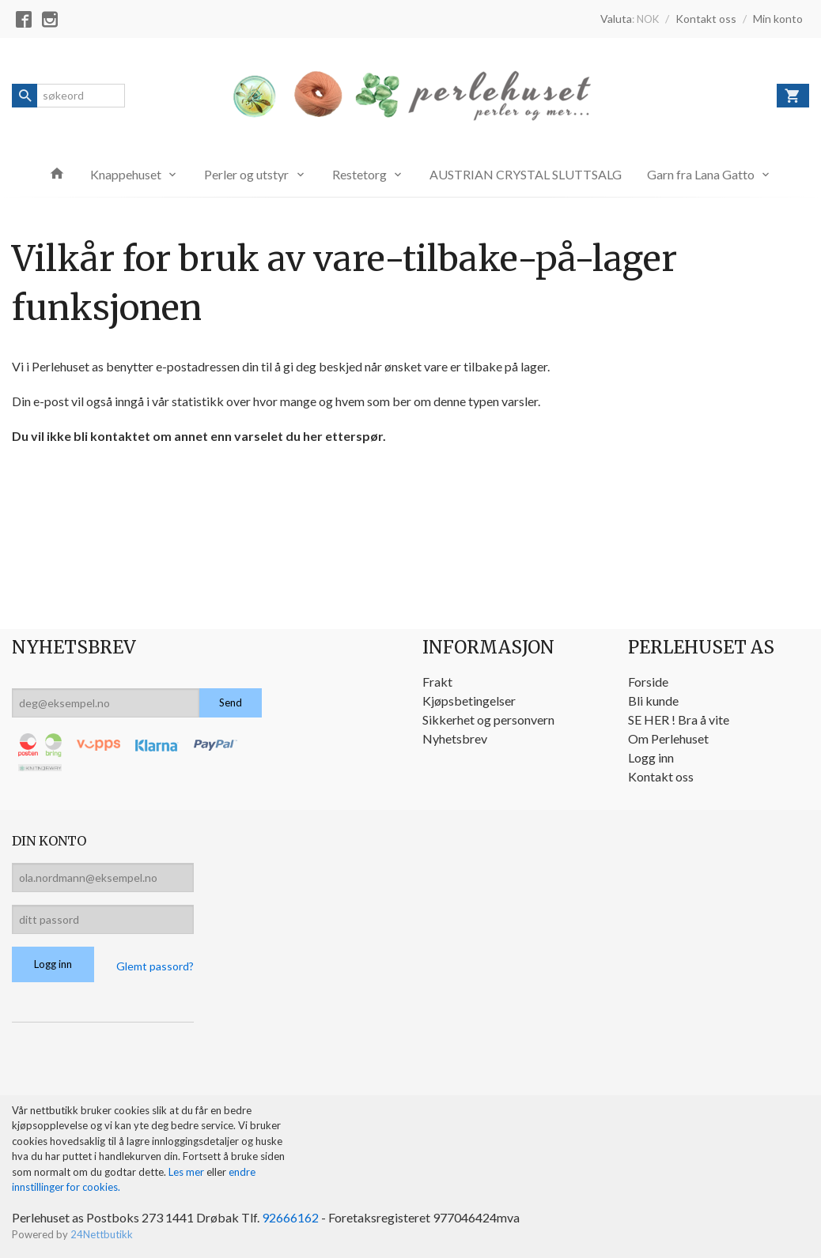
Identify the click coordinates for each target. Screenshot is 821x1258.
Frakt (437, 681)
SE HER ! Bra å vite (678, 719)
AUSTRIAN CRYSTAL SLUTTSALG (525, 174)
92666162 (290, 1217)
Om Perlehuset (668, 738)
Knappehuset (125, 174)
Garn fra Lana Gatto (701, 174)
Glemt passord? (155, 966)
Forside (648, 681)
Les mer (187, 1172)
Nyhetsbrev (454, 738)
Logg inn (651, 757)
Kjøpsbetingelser (469, 700)
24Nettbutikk (101, 1234)
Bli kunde (653, 700)
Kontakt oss (661, 776)
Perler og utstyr (246, 174)
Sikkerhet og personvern (488, 719)
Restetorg (359, 174)
